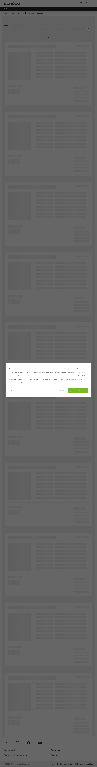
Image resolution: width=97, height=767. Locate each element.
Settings (64, 391)
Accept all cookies (79, 391)
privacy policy (46, 383)
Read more (14, 391)
